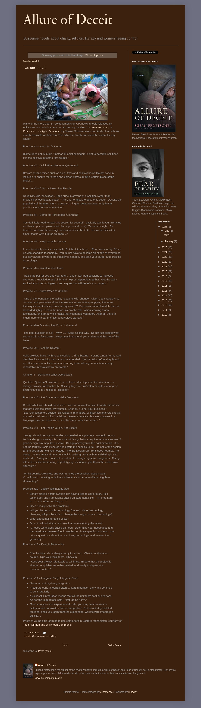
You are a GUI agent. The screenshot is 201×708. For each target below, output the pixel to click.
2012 (165, 305)
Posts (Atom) (45, 651)
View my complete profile (48, 678)
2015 (165, 290)
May (167, 230)
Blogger (132, 692)
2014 (165, 295)
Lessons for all (34, 67)
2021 (165, 266)
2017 (165, 281)
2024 (165, 252)
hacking (52, 636)
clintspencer (106, 692)
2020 (165, 271)
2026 (165, 226)
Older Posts (114, 645)
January (169, 241)
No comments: (31, 632)
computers (42, 636)
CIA (34, 636)
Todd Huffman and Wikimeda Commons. (47, 624)
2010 (165, 314)
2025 (165, 247)
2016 (165, 285)
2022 (165, 261)
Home (65, 645)
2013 (165, 300)
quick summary (100, 127)
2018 (165, 276)
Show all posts (94, 55)
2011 (165, 309)
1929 (166, 235)
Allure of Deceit (67, 20)
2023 (165, 256)
